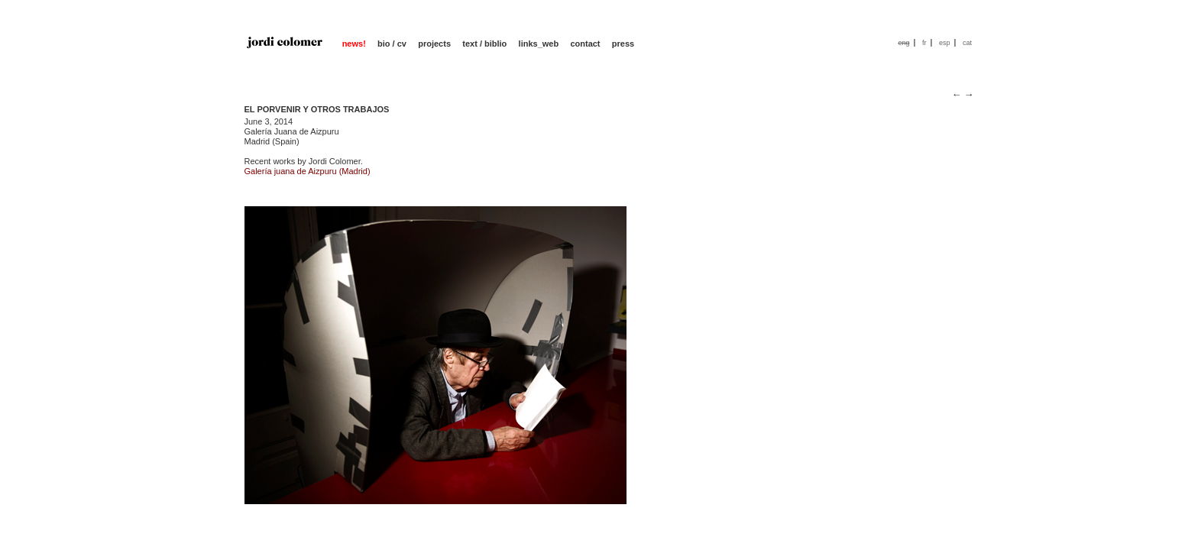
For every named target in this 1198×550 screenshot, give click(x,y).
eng (903, 43)
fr (924, 43)
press (623, 43)
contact (585, 43)
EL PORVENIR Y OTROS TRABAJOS (317, 109)
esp (944, 43)
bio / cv (391, 43)
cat (967, 43)
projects (434, 43)
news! (354, 43)
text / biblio (484, 43)
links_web (539, 43)
